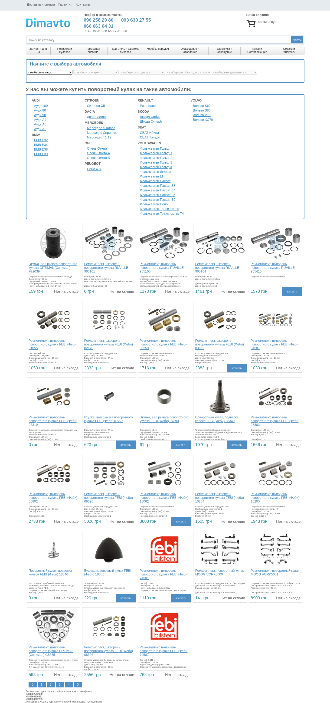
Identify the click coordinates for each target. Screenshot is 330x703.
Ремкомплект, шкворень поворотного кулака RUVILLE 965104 (217, 267)
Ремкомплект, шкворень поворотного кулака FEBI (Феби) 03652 (219, 344)
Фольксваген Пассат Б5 (158, 195)
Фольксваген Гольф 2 (156, 158)
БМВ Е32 (41, 140)
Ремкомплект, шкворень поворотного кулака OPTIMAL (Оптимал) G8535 (51, 651)
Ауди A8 (40, 129)
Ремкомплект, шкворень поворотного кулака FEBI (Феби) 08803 (275, 421)
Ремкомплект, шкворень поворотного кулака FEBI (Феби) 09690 (108, 497)
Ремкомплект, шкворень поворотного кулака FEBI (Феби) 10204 (219, 497)
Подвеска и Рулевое (64, 50)
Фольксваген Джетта (155, 172)
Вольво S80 (202, 110)
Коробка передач (158, 48)
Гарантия (65, 4)
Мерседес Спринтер (102, 133)
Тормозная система (93, 50)
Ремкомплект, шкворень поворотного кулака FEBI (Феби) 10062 (164, 497)
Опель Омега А (98, 153)
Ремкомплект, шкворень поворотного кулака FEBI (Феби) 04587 (275, 344)
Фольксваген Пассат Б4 (158, 190)
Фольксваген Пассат (155, 181)
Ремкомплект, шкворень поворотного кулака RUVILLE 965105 (162, 267)
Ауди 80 (40, 110)
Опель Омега (97, 148)
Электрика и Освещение (224, 50)
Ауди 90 (40, 115)
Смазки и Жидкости (289, 50)
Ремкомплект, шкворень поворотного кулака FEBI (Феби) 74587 (164, 651)
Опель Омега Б (98, 158)
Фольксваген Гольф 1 (156, 153)
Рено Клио (148, 106)
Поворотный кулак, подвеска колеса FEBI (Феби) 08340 (217, 419)
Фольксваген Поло (154, 204)
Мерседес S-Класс (101, 128)
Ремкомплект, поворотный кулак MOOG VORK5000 (219, 572)
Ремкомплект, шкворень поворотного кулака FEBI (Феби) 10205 (275, 497)
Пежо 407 (94, 169)
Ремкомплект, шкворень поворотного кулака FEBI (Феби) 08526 (108, 651)
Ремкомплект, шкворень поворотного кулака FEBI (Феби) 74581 (164, 574)
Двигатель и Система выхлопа (125, 50)
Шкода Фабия (150, 117)
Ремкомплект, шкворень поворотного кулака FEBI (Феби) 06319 (53, 421)
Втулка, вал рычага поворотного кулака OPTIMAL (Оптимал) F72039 (53, 267)
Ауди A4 (40, 120)
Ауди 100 (41, 106)
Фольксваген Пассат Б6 (158, 199)
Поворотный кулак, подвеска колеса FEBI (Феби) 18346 (50, 572)
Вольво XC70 (203, 120)
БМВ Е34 (41, 145)
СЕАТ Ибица (149, 133)
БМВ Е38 (41, 149)
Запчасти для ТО (38, 50)
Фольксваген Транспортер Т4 (162, 213)
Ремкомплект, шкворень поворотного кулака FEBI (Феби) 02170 (108, 344)
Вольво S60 (202, 106)
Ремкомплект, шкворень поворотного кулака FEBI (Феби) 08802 (53, 497)
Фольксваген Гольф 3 (156, 162)
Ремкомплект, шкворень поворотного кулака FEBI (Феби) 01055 (53, 344)
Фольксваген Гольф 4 (156, 167)
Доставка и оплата (41, 4)
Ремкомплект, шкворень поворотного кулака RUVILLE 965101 (106, 267)
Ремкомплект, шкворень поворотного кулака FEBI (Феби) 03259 (164, 344)
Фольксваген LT (151, 176)
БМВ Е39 (41, 154)
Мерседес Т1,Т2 (99, 137)
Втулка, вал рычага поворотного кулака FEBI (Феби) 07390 (164, 419)
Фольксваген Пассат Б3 (158, 185)
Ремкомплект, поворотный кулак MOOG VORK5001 (275, 572)
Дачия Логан (96, 117)
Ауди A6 (40, 124)
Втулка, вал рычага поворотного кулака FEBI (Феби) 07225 (108, 419)
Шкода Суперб (151, 121)
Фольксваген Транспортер (159, 209)
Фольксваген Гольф (155, 148)
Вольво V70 (202, 115)
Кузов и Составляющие (257, 50)
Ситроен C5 (96, 106)
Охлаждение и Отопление (190, 50)
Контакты (83, 4)
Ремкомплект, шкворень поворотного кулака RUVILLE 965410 (273, 267)
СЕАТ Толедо (150, 137)
